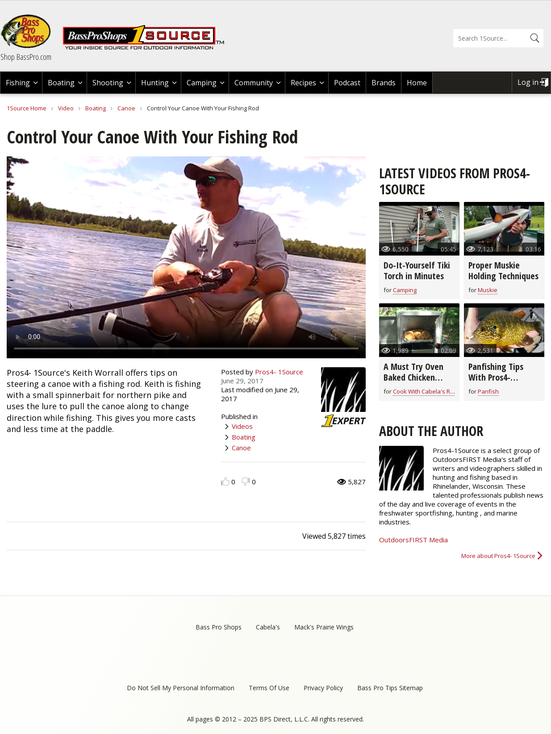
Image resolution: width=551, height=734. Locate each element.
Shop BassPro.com (25, 57)
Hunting (155, 83)
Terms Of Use (269, 688)
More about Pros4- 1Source (498, 556)
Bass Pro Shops (219, 627)
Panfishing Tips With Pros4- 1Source (495, 377)
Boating (61, 83)
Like (225, 481)
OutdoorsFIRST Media (413, 539)
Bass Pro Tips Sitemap (390, 688)
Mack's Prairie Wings (324, 627)
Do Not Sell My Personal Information (180, 688)
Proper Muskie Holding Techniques (503, 270)
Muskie (487, 290)
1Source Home (26, 108)
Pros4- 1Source (279, 371)
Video (66, 108)
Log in (528, 82)
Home (417, 83)
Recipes (303, 83)
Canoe (126, 108)
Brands (384, 83)
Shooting (107, 83)
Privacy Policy (323, 688)
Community (253, 83)
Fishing (18, 83)
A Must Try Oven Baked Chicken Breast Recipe (413, 377)
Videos (242, 426)
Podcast (347, 83)
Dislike (246, 481)
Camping (202, 83)
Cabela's (268, 627)
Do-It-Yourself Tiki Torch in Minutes (417, 270)
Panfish (488, 391)
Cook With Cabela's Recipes (430, 391)
